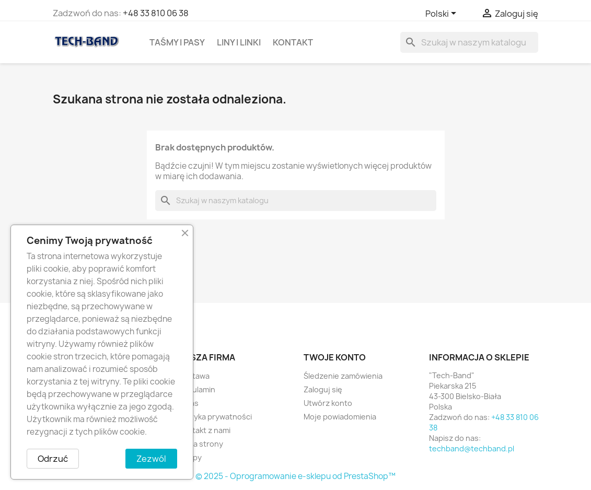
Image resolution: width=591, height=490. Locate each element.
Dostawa (194, 376)
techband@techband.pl (471, 448)
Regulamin (196, 389)
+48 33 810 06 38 (156, 13)
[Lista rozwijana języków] (442, 14)
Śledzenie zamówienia (343, 376)
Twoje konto (335, 357)
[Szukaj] (469, 42)
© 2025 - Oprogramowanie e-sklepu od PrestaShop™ (295, 476)
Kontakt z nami (204, 430)
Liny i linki (239, 42)
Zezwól (151, 458)
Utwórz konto (328, 403)
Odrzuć (53, 458)
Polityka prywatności (215, 417)
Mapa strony (200, 444)
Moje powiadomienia (340, 417)
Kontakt (293, 42)
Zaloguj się (323, 389)
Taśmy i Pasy (177, 42)
